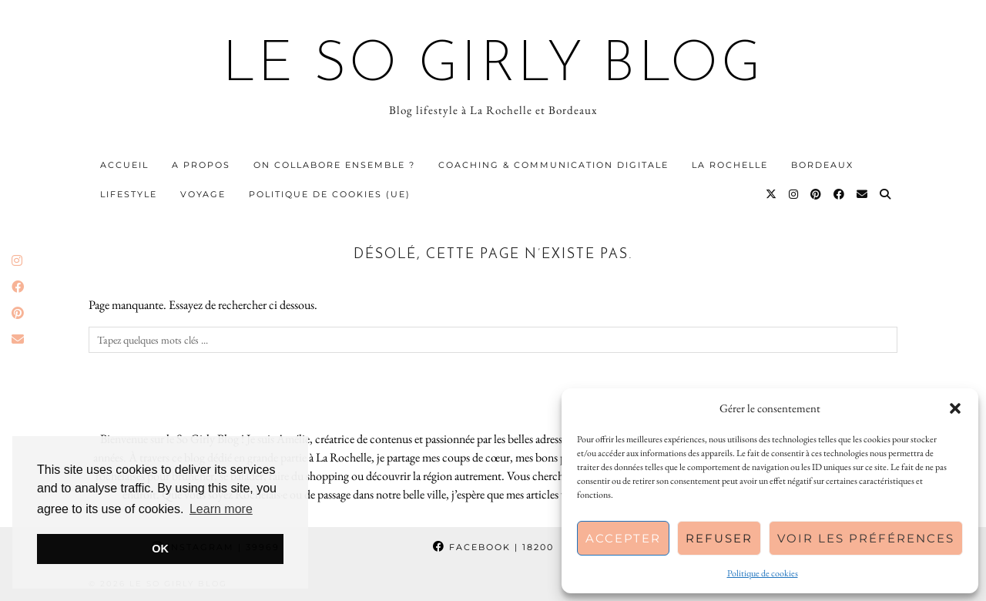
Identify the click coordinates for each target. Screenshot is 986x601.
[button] (955, 408)
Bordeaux (822, 164)
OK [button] (160, 548)
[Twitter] (772, 194)
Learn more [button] (221, 508)
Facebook (493, 547)
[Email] (863, 194)
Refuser (719, 538)
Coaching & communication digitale (553, 164)
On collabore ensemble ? (334, 164)
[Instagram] (794, 194)
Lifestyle (128, 194)
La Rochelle (730, 164)
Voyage (203, 194)
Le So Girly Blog (493, 66)
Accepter (623, 538)
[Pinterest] (816, 194)
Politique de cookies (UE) (330, 194)
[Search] (886, 194)
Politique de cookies (762, 573)
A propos (201, 164)
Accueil (124, 164)
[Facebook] (839, 194)
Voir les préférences (865, 538)
